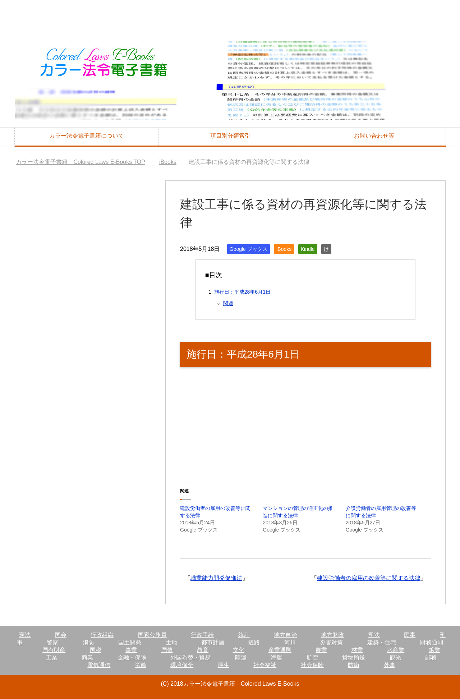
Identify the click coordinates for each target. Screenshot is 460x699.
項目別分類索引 (230, 136)
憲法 (25, 635)
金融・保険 (132, 657)
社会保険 (312, 665)
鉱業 (434, 650)
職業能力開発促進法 (216, 578)
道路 (254, 642)
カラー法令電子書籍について (86, 136)
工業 (52, 657)
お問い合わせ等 (374, 136)
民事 (409, 635)
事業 (131, 650)
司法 (374, 635)
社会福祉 (264, 665)
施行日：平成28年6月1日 (242, 292)
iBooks (283, 249)
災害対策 (331, 642)
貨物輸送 (353, 657)
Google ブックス (248, 249)
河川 (290, 642)
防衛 (353, 665)
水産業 (395, 650)
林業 (357, 650)
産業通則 (279, 650)
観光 (395, 657)
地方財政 (332, 635)
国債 (167, 650)
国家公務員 (152, 635)
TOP (80, 162)
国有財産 (53, 650)
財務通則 (431, 642)
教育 (202, 650)
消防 (88, 642)
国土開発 (129, 642)
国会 (60, 635)
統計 (244, 635)
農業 (321, 650)
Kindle (308, 249)
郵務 (431, 657)
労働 (140, 665)
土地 (171, 642)
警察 (52, 642)
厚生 (223, 665)
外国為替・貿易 (190, 657)
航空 (312, 657)
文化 (238, 650)
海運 (276, 657)
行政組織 (102, 635)
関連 (228, 303)
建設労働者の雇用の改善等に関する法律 (368, 578)
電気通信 (98, 665)
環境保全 (181, 665)
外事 (389, 665)
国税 (95, 650)
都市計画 (212, 642)
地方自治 (285, 635)
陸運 (241, 657)
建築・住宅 (381, 642)
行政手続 (202, 635)
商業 (87, 657)
